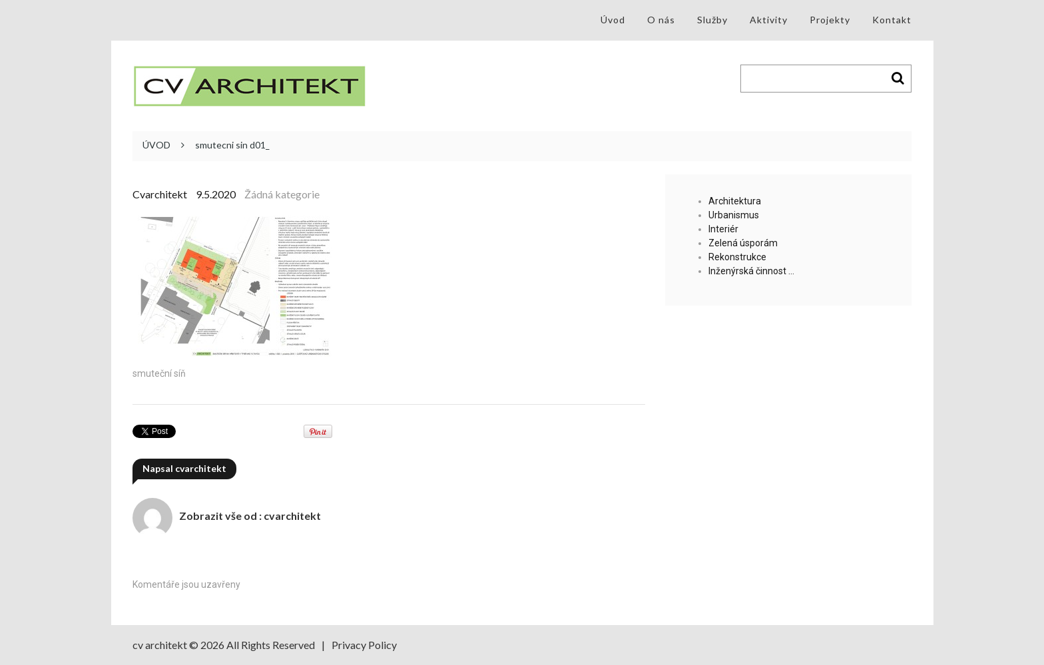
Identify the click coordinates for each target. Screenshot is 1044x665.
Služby (712, 19)
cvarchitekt (159, 194)
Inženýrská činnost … (751, 271)
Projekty (830, 19)
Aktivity (769, 19)
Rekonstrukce (737, 257)
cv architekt (159, 644)
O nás (661, 19)
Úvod (613, 19)
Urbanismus (733, 215)
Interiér (723, 229)
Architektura (734, 201)
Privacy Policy (364, 644)
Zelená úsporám (743, 243)
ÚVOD (156, 145)
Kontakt (892, 19)
